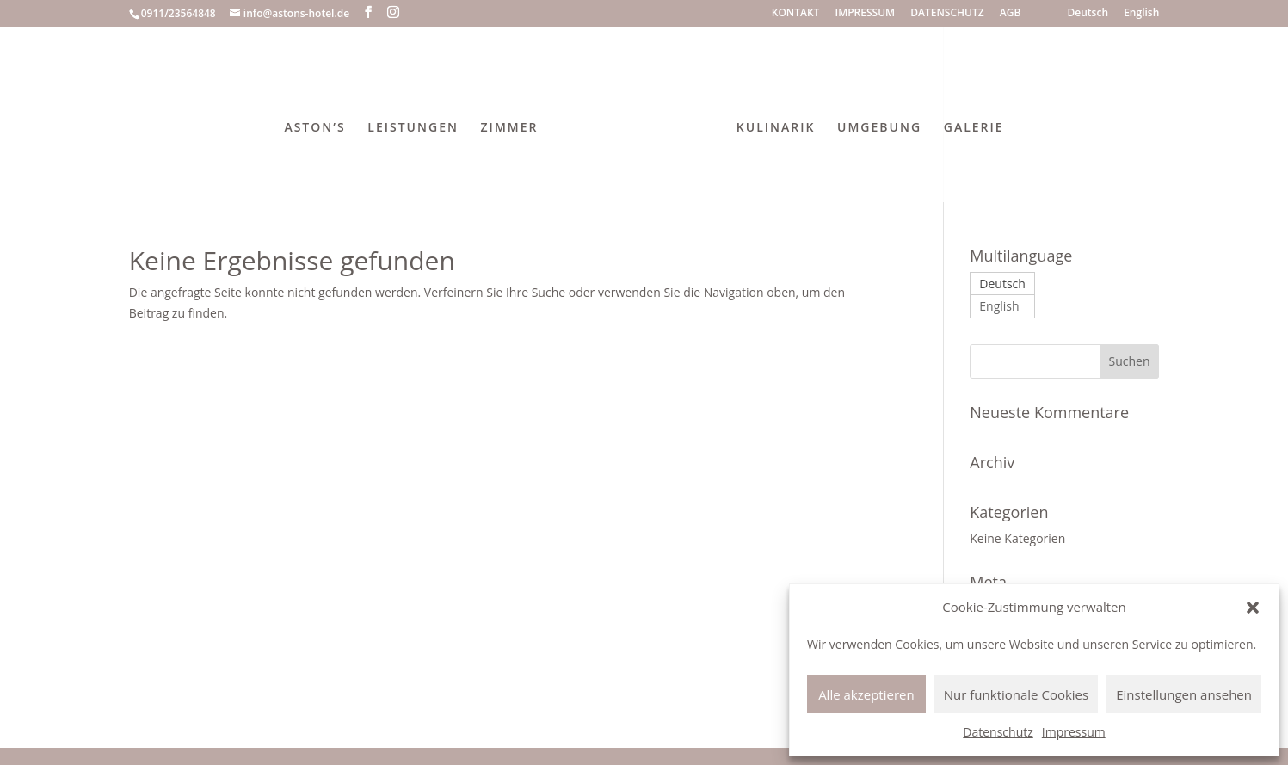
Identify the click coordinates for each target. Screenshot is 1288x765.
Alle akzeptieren (866, 694)
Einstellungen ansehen (1184, 694)
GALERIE (969, 124)
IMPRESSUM (865, 14)
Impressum (1074, 732)
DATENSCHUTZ (946, 14)
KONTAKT (796, 14)
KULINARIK (770, 124)
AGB (1010, 14)
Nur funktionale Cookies (1016, 694)
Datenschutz (997, 732)
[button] (1252, 607)
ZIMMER (514, 124)
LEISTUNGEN (418, 124)
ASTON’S (319, 124)
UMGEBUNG (874, 124)
